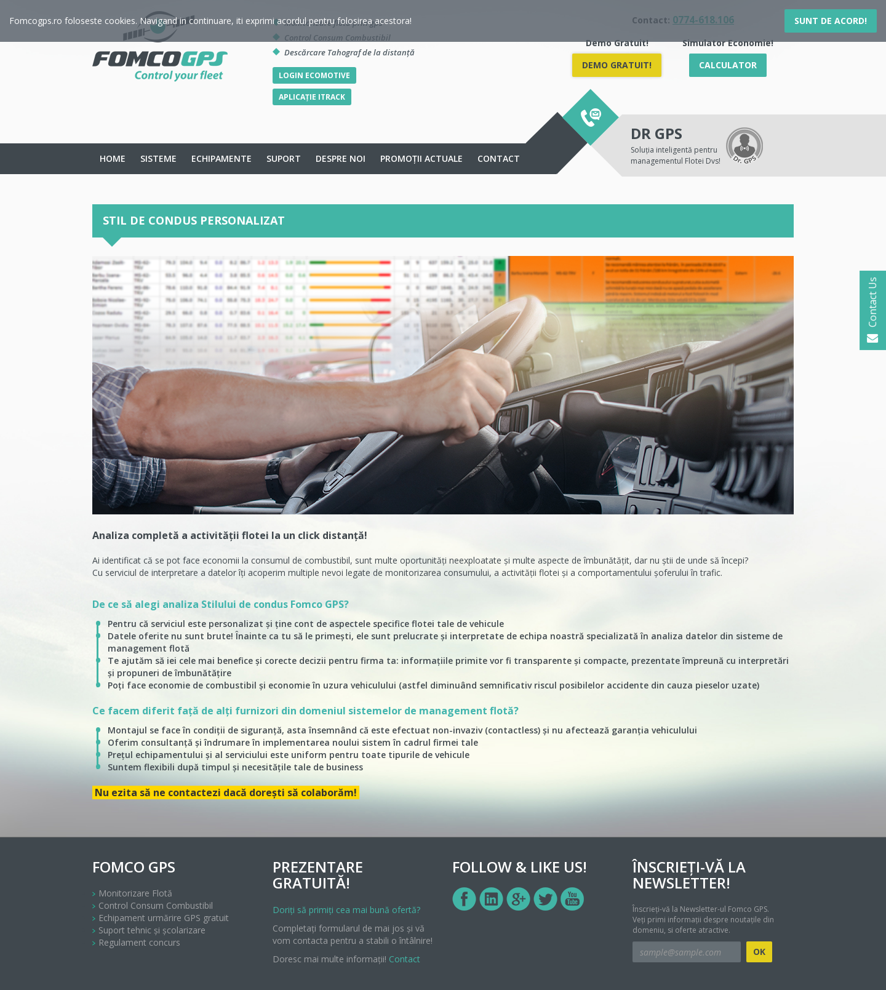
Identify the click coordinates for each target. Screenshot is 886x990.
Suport (283, 158)
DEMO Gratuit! (617, 65)
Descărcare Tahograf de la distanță (349, 52)
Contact (498, 158)
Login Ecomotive (314, 75)
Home (113, 158)
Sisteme (158, 158)
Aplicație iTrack (312, 97)
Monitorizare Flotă (135, 893)
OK (759, 951)
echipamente (221, 158)
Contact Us (872, 310)
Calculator (728, 65)
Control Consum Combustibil (155, 905)
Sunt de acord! (830, 20)
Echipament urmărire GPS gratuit (163, 918)
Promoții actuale (421, 158)
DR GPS (656, 133)
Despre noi (340, 158)
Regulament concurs (139, 942)
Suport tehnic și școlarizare (152, 930)
